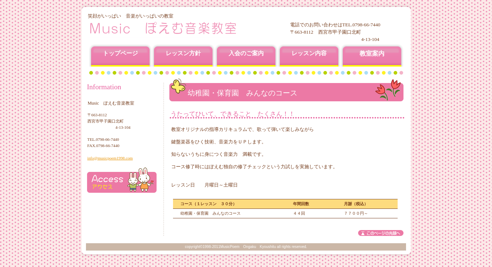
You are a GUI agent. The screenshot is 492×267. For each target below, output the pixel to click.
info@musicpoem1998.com (110, 158)
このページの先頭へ (380, 233)
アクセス (122, 180)
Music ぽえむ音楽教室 (176, 28)
